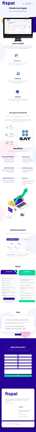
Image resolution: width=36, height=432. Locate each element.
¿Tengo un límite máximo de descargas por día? (15, 326)
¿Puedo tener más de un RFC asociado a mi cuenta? (16, 328)
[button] (18, 320)
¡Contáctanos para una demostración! (27, 301)
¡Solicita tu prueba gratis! (9, 298)
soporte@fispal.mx (10, 301)
